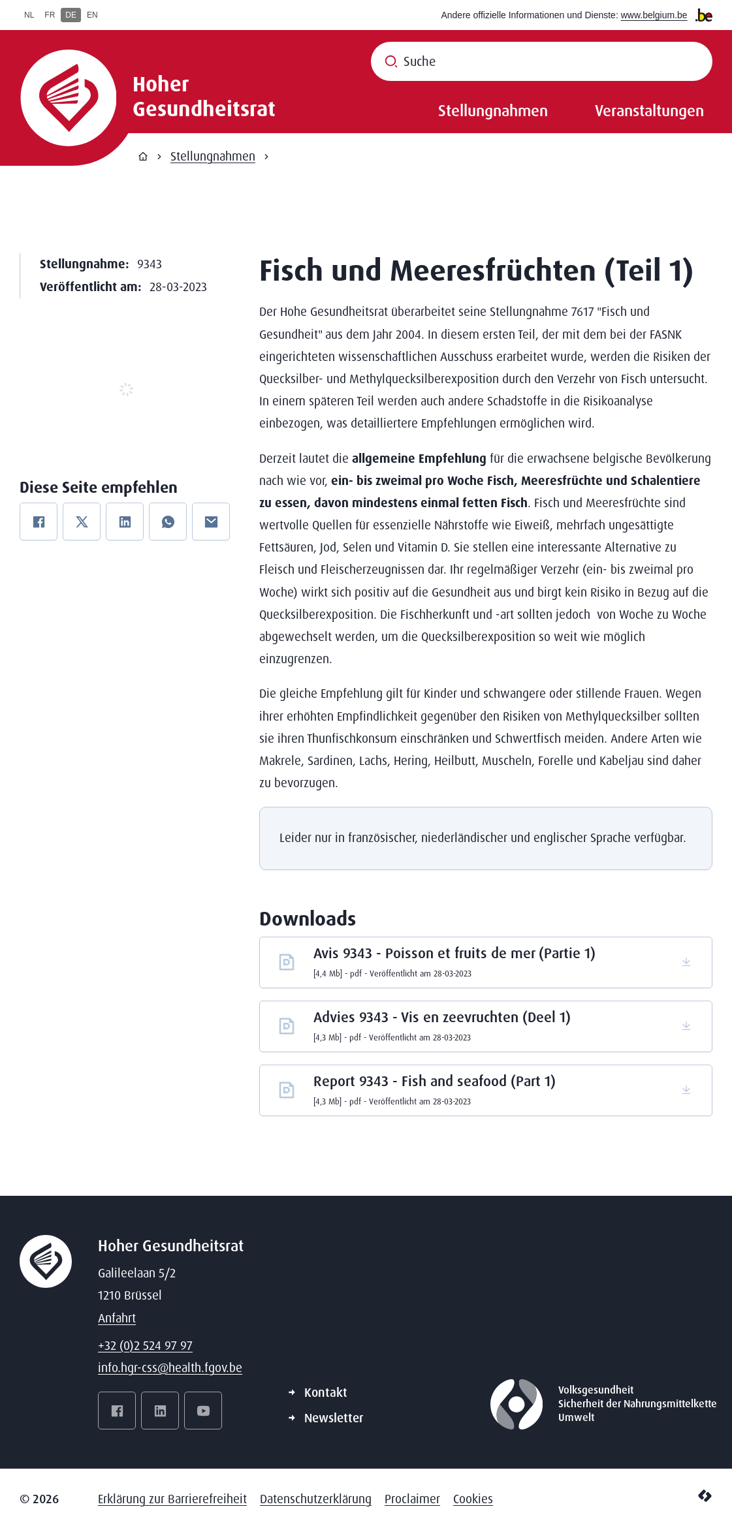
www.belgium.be (654, 15)
